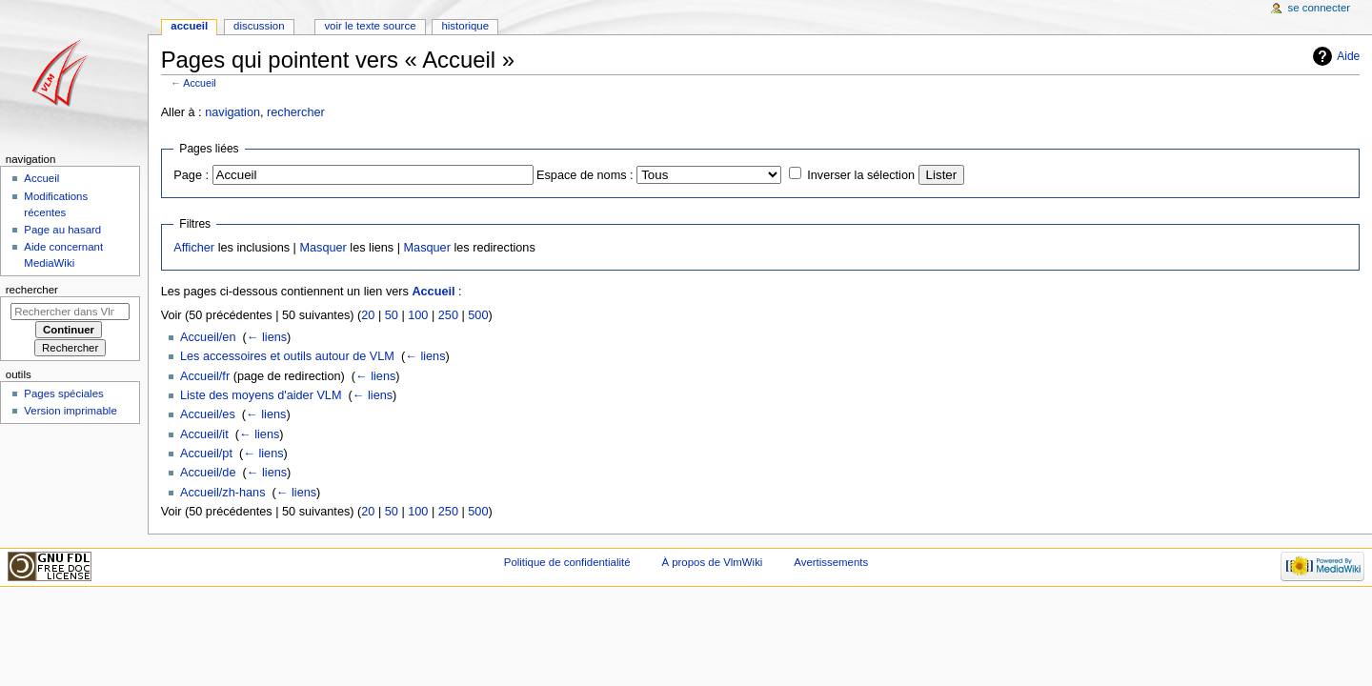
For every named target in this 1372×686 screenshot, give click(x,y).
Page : (191, 175)
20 (367, 315)
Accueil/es (207, 414)
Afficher (193, 247)
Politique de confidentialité (567, 562)
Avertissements (831, 562)
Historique (465, 25)
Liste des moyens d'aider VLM (261, 395)
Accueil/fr (205, 376)
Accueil (199, 83)
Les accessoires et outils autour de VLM (287, 356)
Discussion (258, 25)
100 (418, 315)
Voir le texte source (369, 25)
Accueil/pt (206, 453)
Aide (1348, 56)
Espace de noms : (585, 175)
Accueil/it (204, 434)
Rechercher (32, 289)
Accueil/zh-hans (223, 492)
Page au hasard (62, 229)
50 (391, 315)
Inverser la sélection (861, 175)
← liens (267, 337)
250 (448, 315)
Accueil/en (208, 337)
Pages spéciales (63, 393)
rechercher (296, 112)
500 (478, 315)
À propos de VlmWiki (711, 562)
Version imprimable (70, 410)
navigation (232, 112)
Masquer (322, 247)
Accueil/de (208, 472)
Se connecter (1319, 7)
